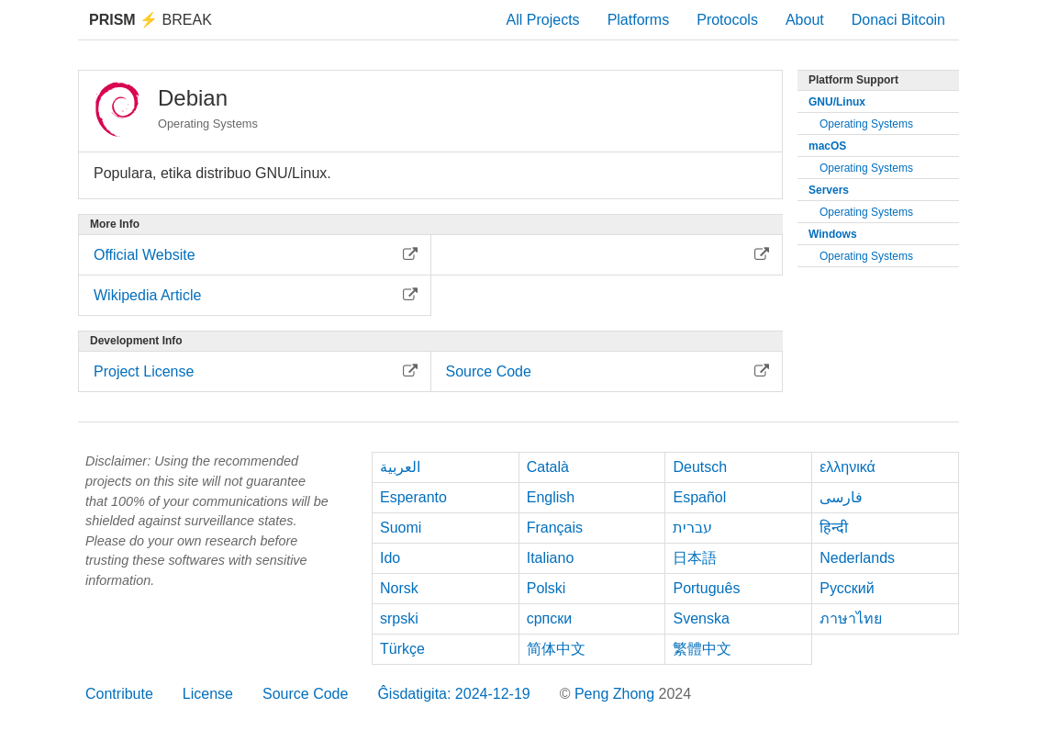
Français (555, 527)
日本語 (695, 558)
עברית (692, 527)
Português (706, 588)
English (550, 497)
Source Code (305, 694)
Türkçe (402, 649)
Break (150, 20)
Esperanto (413, 497)
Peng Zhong (616, 694)
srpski (399, 618)
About (805, 20)
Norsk (399, 588)
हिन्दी (834, 527)
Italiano (550, 558)
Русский (847, 588)
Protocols (727, 20)
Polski (546, 588)
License (208, 694)
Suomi (400, 527)
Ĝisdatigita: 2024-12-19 (453, 694)
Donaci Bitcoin (898, 20)
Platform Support (853, 79)
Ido (390, 558)
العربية (400, 467)
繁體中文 (702, 649)
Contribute (119, 694)
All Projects (543, 20)
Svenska (701, 618)
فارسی (841, 497)
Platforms (639, 20)
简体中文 (556, 649)
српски (550, 618)
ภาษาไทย (851, 618)
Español (699, 497)
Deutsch (700, 467)
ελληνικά (847, 467)
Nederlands (857, 558)
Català (548, 467)
